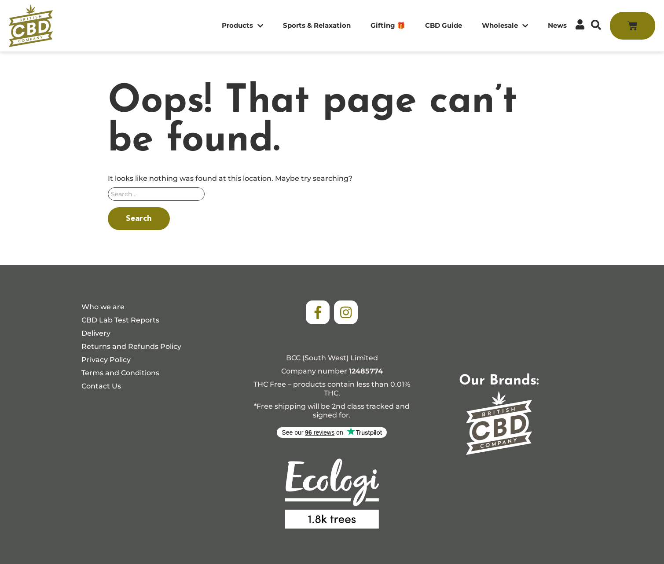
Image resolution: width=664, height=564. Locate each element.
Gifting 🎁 (388, 25)
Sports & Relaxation (317, 25)
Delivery (95, 333)
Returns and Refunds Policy (131, 346)
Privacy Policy (106, 359)
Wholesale (505, 25)
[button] (596, 25)
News (557, 25)
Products (242, 25)
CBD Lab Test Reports (120, 320)
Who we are (103, 307)
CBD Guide (443, 25)
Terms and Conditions (120, 373)
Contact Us (101, 386)
